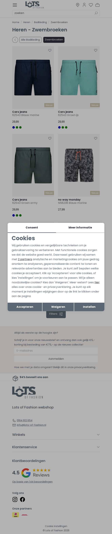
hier (97, 282)
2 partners (25, 259)
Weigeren (58, 307)
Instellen (89, 307)
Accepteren (24, 307)
